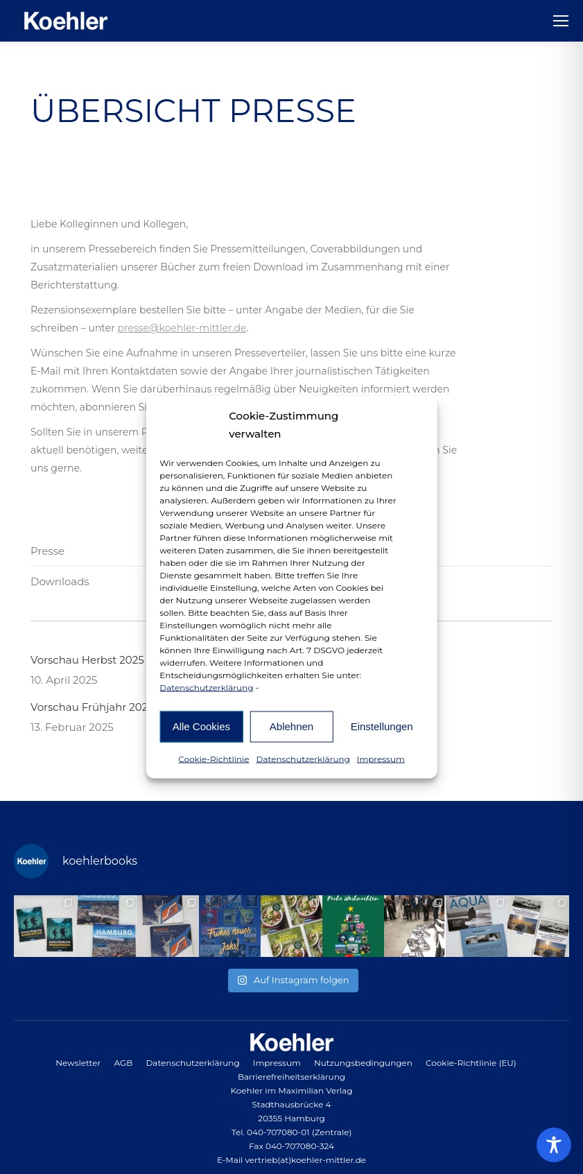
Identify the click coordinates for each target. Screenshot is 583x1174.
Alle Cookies (201, 726)
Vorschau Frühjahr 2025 (92, 707)
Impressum (381, 758)
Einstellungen (382, 726)
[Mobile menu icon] (560, 20)
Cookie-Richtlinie (213, 758)
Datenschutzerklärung (206, 687)
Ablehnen (291, 726)
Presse (47, 551)
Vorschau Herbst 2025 (87, 659)
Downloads (60, 581)
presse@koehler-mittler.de (182, 328)
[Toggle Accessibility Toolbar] (554, 1145)
